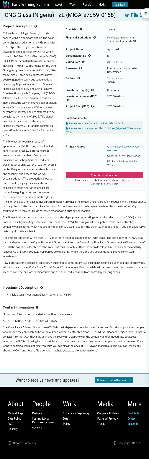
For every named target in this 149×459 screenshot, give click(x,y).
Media (102, 4)
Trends (101, 424)
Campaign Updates (108, 413)
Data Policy (14, 418)
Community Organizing (76, 413)
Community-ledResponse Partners (43, 420)
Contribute (119, 4)
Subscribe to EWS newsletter (114, 380)
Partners (37, 413)
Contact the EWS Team (104, 183)
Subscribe (133, 424)
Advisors (37, 427)
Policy (66, 424)
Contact (132, 418)
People (87, 4)
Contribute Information (104, 175)
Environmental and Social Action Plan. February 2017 (94, 123)
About (58, 4)
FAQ (10, 424)
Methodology (15, 413)
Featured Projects (108, 418)
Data (65, 418)
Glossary (13, 429)
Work (72, 4)
